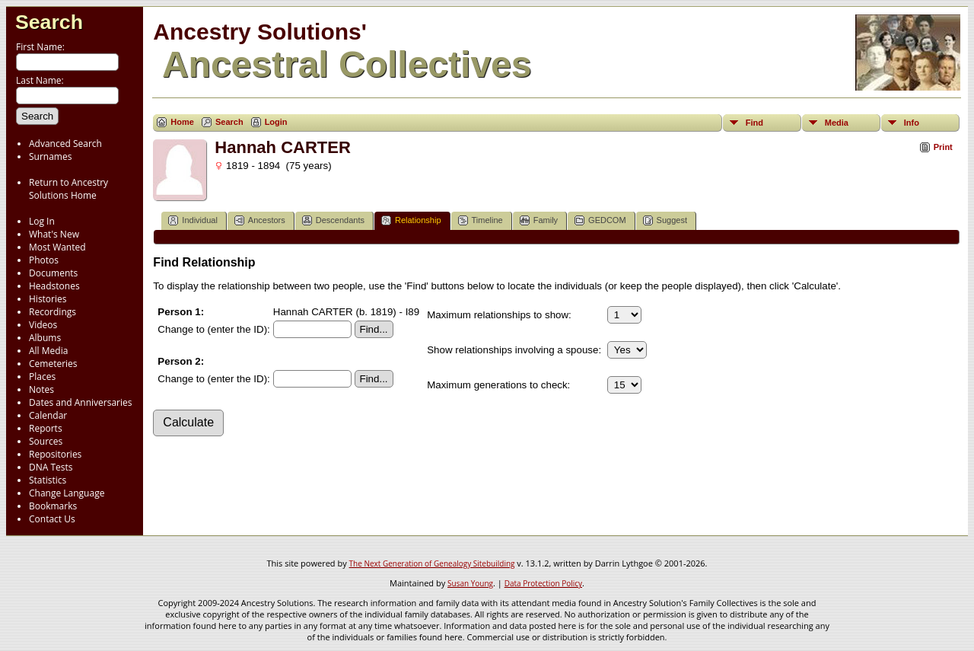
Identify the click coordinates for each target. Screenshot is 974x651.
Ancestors (259, 220)
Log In (42, 221)
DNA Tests (51, 467)
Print (943, 147)
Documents (53, 272)
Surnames (50, 156)
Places (42, 376)
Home (182, 121)
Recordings (52, 311)
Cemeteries (53, 363)
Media (836, 122)
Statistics (47, 480)
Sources (45, 441)
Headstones (54, 285)
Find (754, 122)
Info (911, 122)
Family (539, 220)
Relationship (411, 220)
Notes (41, 389)
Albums (45, 337)
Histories (47, 298)
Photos (44, 260)
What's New (54, 234)
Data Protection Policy (543, 583)
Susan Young (470, 583)
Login (276, 121)
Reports (45, 428)
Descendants (333, 220)
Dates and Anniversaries (80, 402)
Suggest (665, 220)
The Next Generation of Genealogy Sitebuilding (432, 563)
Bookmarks (53, 505)
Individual (192, 220)
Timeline (480, 220)
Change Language (66, 493)
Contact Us (52, 518)
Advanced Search (65, 143)
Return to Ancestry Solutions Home (68, 189)
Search (49, 22)
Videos (43, 324)
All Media (48, 350)
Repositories (55, 454)
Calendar (48, 415)
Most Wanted (57, 247)
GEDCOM (600, 220)
